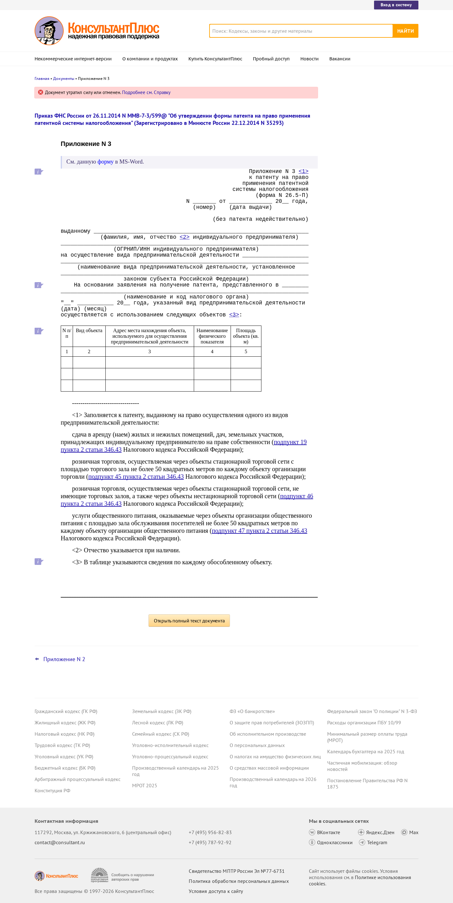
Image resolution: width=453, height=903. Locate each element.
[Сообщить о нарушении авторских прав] (123, 875)
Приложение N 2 (64, 659)
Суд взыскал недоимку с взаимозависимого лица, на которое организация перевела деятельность (369, 157)
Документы (63, 78)
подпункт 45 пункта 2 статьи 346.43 (136, 476)
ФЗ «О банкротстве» (252, 711)
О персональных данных (257, 745)
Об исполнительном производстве (268, 734)
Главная (42, 78)
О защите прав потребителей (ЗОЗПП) (272, 722)
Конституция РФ (52, 790)
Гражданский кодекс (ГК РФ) (66, 711)
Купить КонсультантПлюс (215, 59)
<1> (304, 171)
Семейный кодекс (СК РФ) (160, 734)
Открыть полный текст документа (189, 620)
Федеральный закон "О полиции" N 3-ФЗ (372, 711)
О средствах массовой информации (269, 768)
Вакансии (339, 59)
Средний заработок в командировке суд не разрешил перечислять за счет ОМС (370, 226)
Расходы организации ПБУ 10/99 (364, 722)
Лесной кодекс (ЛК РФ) (157, 722)
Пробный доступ (271, 59)
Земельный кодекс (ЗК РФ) (161, 711)
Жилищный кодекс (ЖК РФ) (65, 722)
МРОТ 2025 (144, 785)
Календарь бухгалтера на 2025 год (365, 751)
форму (106, 161)
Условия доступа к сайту (216, 891)
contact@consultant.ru (60, 842)
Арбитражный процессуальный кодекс (77, 779)
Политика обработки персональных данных (238, 881)
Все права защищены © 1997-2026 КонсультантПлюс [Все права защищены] (94, 891)
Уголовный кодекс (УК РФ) (64, 756)
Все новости (343, 246)
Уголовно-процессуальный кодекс (170, 756)
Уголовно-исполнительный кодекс (170, 745)
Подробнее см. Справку (146, 92)
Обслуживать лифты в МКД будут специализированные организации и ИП (369, 123)
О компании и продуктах (150, 59)
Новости (309, 59)
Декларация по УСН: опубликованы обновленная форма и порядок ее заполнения (368, 192)
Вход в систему (396, 5)
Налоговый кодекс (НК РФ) (64, 734)
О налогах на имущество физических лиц (275, 756)
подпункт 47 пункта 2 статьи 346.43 (259, 530)
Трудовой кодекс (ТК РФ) (62, 745)
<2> (185, 237)
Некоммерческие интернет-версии (73, 59)
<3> (234, 315)
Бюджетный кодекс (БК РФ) (65, 768)
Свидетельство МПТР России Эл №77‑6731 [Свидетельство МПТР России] (237, 871)
